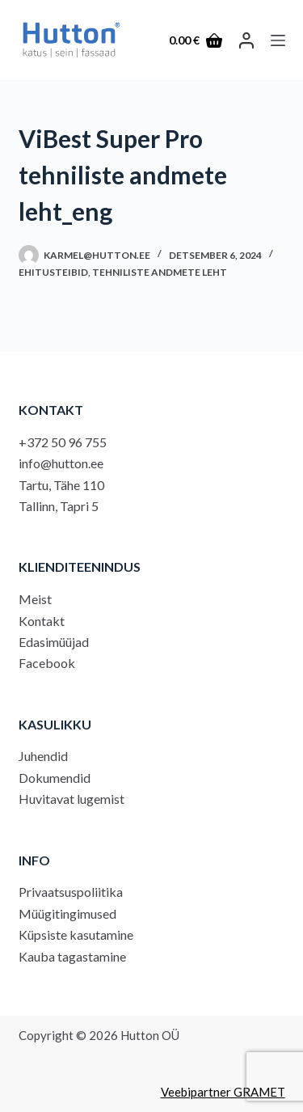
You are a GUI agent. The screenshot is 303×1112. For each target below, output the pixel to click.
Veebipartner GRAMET (223, 1092)
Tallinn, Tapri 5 (59, 506)
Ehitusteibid (53, 272)
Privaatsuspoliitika (71, 891)
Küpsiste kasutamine (76, 934)
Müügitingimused (67, 913)
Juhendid (43, 755)
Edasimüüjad (54, 641)
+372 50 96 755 (63, 442)
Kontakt (42, 620)
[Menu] (278, 40)
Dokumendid (54, 777)
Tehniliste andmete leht (159, 272)
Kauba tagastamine (72, 956)
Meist (35, 599)
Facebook (47, 662)
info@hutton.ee (61, 463)
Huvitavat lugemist (71, 798)
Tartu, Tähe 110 (61, 485)
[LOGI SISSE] (246, 40)
